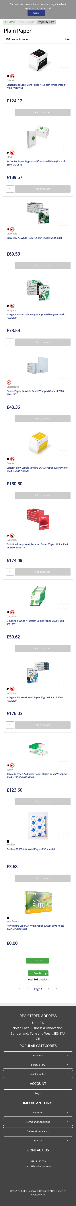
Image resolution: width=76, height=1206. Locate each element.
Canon (10, 80)
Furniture (38, 1055)
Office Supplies (27, 22)
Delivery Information (38, 1131)
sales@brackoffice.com (38, 1166)
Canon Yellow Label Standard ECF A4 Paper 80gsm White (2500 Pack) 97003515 (37, 469)
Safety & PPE (38, 1064)
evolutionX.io (38, 1194)
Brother (11, 844)
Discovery (12, 233)
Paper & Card (46, 22)
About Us (38, 1112)
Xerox (10, 769)
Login (38, 1093)
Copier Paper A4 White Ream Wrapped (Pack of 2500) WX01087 (35, 392)
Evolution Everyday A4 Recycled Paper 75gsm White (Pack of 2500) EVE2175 (37, 546)
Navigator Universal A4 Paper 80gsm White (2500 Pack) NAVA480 (36, 316)
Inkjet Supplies (38, 1074)
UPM (9, 157)
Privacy (38, 1140)
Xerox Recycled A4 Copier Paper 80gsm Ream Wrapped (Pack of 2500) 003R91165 (37, 775)
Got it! (36, 12)
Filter (68, 39)
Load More (37, 960)
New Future (13, 921)
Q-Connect (12, 616)
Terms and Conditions (38, 1121)
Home (9, 22)
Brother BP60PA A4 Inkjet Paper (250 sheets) (31, 849)
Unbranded (13, 386)
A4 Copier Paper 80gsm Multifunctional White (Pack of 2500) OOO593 (36, 163)
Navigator (12, 310)
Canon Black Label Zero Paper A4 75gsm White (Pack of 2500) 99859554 (36, 86)
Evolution (12, 540)
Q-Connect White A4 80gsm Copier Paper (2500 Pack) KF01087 (35, 622)
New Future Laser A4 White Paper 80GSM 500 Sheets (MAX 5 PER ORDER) (35, 927)
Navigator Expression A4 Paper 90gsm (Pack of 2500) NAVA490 (35, 699)
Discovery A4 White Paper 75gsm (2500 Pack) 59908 (34, 238)
